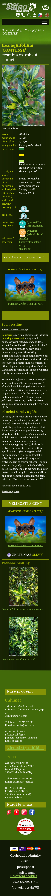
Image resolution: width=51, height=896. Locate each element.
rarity (22, 245)
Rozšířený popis (10, 491)
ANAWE (33, 888)
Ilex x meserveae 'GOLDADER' (18, 659)
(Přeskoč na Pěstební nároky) (15, 329)
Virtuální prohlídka (25, 748)
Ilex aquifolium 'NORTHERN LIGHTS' (22, 609)
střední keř (25, 249)
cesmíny (23, 238)
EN (46, 14)
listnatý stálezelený (30, 242)
